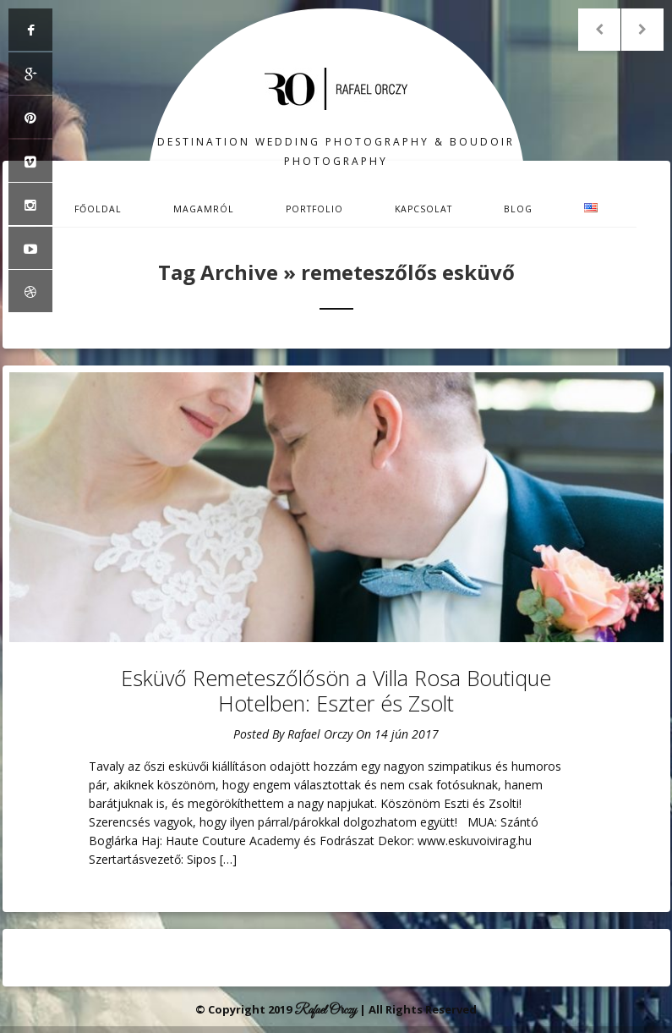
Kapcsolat (423, 209)
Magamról (203, 209)
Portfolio (314, 209)
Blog (518, 209)
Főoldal (98, 209)
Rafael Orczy (319, 734)
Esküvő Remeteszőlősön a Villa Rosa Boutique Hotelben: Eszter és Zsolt (336, 690)
